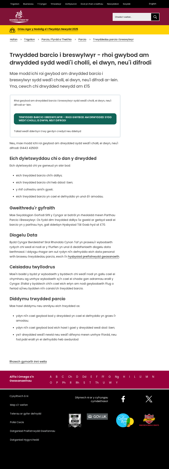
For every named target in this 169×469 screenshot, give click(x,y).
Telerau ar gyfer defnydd (25, 413)
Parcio (82, 39)
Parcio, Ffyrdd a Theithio (56, 39)
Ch (70, 377)
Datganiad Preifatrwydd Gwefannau (32, 431)
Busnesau (28, 3)
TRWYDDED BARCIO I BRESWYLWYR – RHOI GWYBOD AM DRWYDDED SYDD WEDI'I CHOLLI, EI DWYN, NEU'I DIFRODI (65, 118)
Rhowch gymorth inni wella (28, 362)
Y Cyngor (42, 3)
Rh (77, 383)
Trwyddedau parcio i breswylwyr (113, 39)
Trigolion (14, 3)
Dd (84, 377)
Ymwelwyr (56, 3)
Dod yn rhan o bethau (92, 3)
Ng (117, 377)
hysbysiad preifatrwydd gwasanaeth (93, 256)
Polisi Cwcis (17, 422)
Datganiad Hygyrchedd (24, 440)
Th (97, 383)
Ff (103, 377)
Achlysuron (71, 3)
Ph (64, 383)
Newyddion (113, 3)
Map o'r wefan (19, 405)
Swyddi (126, 3)
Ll (140, 377)
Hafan (13, 39)
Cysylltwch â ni (19, 396)
